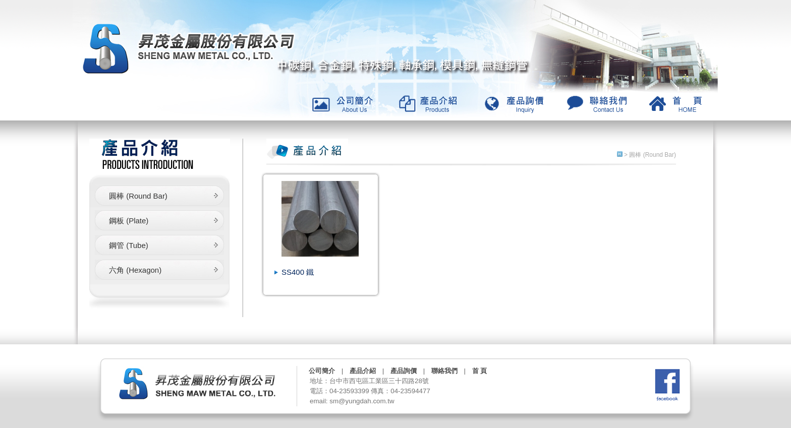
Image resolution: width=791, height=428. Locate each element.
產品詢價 (403, 371)
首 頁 (479, 371)
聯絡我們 (444, 371)
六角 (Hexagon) (135, 270)
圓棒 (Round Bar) (138, 196)
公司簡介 (322, 371)
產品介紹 (363, 371)
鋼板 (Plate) (128, 220)
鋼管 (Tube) (128, 245)
